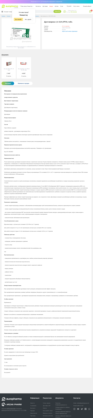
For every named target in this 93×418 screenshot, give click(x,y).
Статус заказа (76, 6)
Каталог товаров (7, 11)
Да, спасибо (18, 19)
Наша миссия (33, 413)
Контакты (38, 6)
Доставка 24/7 (47, 405)
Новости (32, 403)
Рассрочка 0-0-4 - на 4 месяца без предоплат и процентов (46, 1)
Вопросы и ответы (47, 413)
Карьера (32, 410)
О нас (61, 6)
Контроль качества (48, 415)
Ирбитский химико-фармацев (69, 31)
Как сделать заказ (48, 410)
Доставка (45, 6)
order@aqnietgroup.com (83, 403)
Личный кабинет (87, 6)
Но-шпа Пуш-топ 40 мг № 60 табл (24, 69)
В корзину (8, 76)
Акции (51, 6)
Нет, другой (28, 19)
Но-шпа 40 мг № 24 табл (9, 69)
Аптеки (56, 6)
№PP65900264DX (11, 408)
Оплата (45, 408)
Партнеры (32, 415)
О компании (33, 405)
